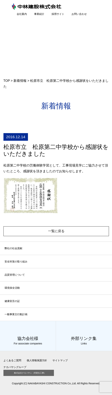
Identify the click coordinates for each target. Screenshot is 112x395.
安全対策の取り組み (16, 261)
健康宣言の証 (12, 301)
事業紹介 (39, 14)
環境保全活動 (12, 287)
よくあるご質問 (12, 360)
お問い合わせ (79, 14)
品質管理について (15, 274)
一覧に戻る (56, 231)
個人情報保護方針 (37, 360)
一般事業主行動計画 (16, 314)
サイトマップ (60, 360)
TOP (6, 81)
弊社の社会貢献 (13, 248)
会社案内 (22, 14)
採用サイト (58, 14)
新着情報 (20, 81)
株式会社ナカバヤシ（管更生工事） (30, 373)
